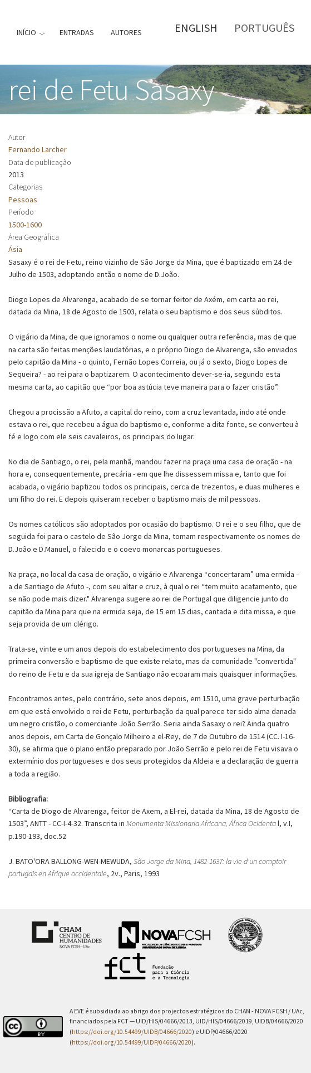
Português (264, 28)
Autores (126, 32)
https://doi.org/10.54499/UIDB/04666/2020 (132, 1032)
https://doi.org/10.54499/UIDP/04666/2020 (131, 1042)
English (196, 28)
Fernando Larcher (37, 149)
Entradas (77, 32)
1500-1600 (25, 225)
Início (26, 32)
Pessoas (22, 200)
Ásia (15, 249)
